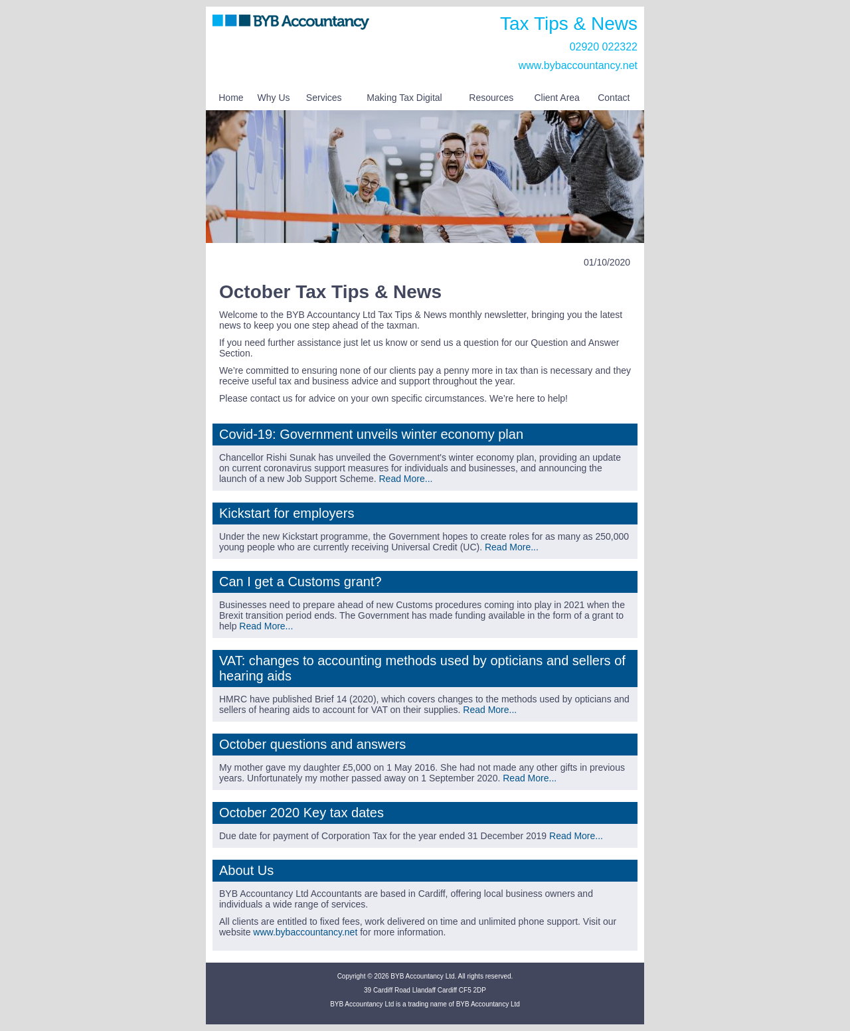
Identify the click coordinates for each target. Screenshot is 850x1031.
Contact (614, 97)
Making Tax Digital (404, 97)
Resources (491, 97)
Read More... (405, 478)
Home (230, 97)
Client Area (556, 97)
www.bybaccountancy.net (578, 65)
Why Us (274, 97)
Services (324, 97)
